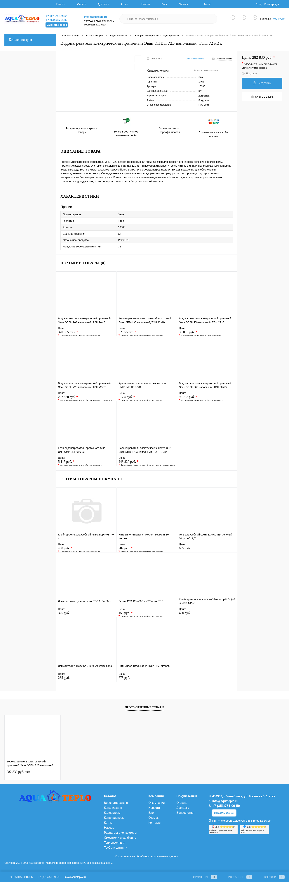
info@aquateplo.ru (95, 16)
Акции (124, 4)
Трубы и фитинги (115, 847)
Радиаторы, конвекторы (120, 832)
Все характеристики (206, 70)
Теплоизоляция (114, 842)
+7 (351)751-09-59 (56, 16)
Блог (164, 4)
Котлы (108, 822)
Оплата (81, 4)
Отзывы (183, 4)
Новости (145, 4)
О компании (156, 802)
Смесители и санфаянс (120, 837)
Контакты (154, 822)
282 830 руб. (18, 772)
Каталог (60, 4)
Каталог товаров (30, 40)
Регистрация (271, 4)
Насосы (109, 827)
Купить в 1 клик (262, 96)
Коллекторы (112, 812)
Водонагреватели (116, 802)
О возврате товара (195, 58)
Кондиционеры (114, 817)
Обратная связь (18, 877)
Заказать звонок (57, 24)
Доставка (103, 4)
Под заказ (249, 73)
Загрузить (204, 95)
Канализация (113, 807)
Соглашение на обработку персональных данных (146, 856)
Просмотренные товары (144, 707)
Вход (259, 4)
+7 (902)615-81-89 (56, 19)
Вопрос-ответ (185, 812)
